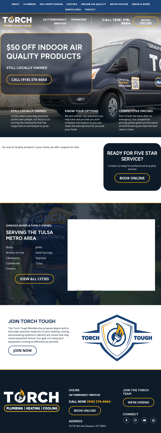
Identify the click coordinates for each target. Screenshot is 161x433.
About (16, 4)
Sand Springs (43, 254)
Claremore (12, 260)
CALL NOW (91, 406)
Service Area (73, 9)
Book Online (146, 21)
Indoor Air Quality (93, 4)
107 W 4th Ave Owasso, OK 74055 (88, 430)
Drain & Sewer (141, 4)
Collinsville (12, 265)
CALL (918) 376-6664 (116, 21)
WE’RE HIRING (138, 407)
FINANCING (79, 19)
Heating (72, 4)
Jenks (38, 249)
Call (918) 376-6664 (29, 80)
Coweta (10, 270)
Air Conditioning (51, 4)
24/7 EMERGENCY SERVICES (85, 399)
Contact (90, 9)
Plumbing (29, 4)
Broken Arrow (15, 254)
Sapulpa (40, 260)
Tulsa (38, 265)
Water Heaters (119, 4)
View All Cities (34, 281)
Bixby (9, 249)
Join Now (22, 353)
